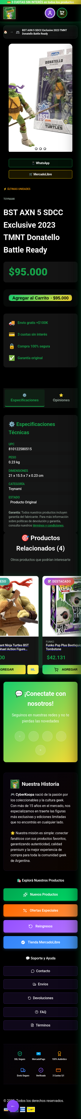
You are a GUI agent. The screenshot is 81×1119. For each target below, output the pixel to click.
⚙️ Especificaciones (25, 397)
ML (33, 669)
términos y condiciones (48, 525)
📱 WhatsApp (40, 163)
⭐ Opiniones (61, 397)
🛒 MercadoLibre (40, 174)
